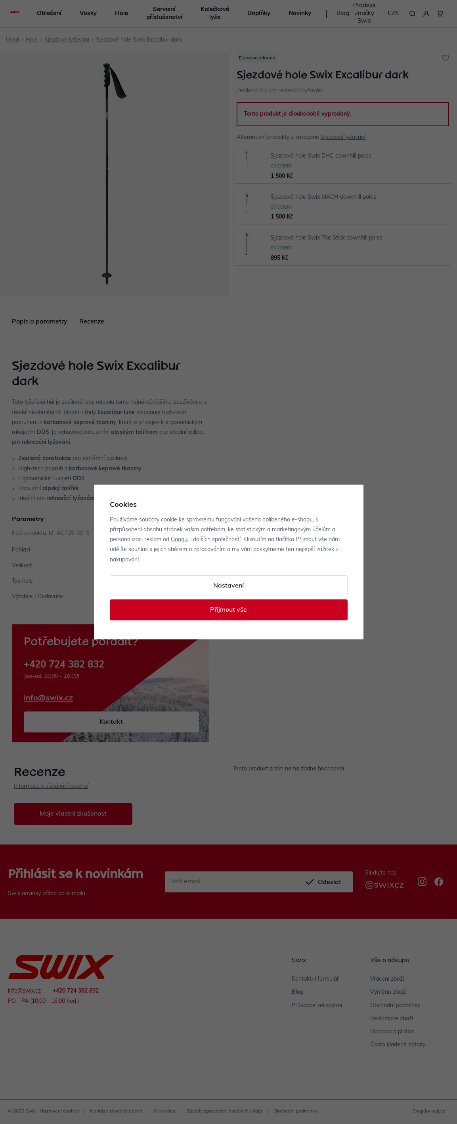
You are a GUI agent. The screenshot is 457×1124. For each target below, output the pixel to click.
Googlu (180, 540)
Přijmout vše (228, 610)
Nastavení (228, 586)
